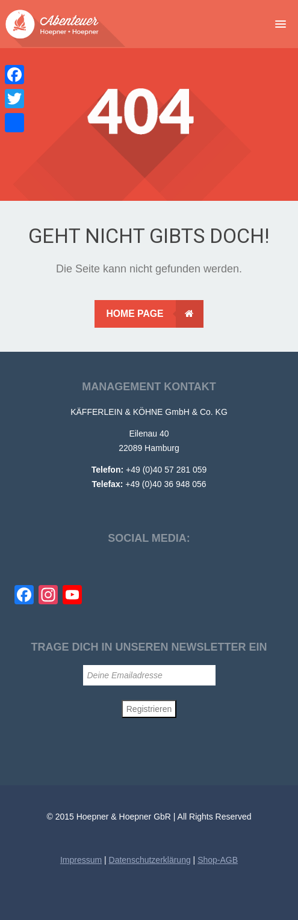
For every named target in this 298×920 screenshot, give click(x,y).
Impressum (81, 860)
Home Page (154, 314)
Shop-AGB (217, 860)
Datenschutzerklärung (150, 860)
